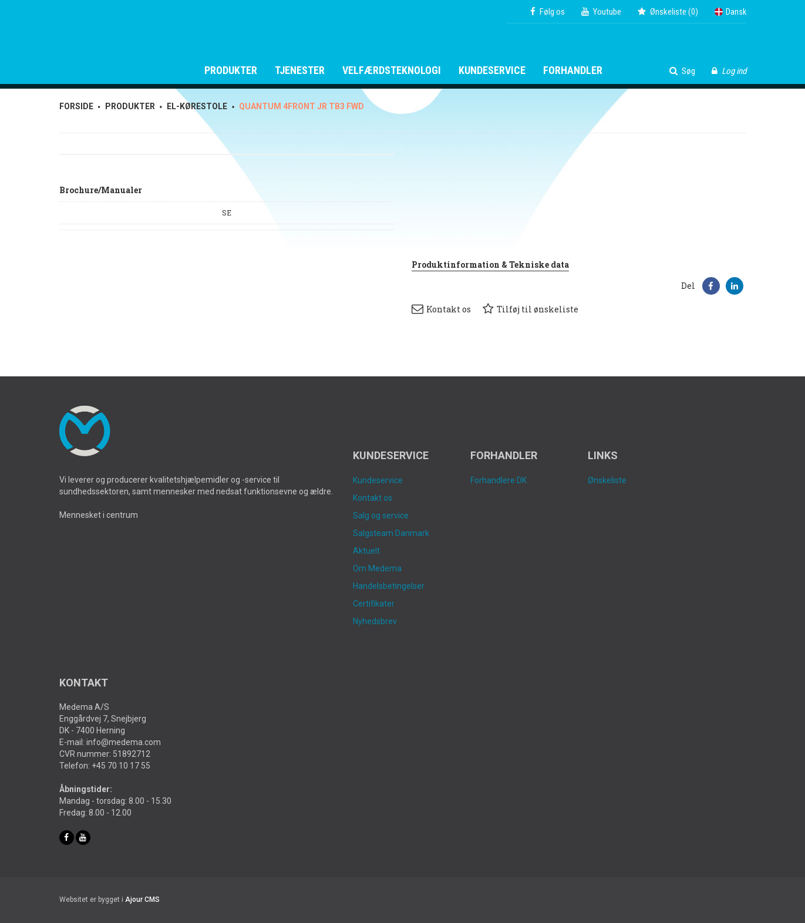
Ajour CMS (142, 899)
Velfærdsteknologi (391, 70)
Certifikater (374, 603)
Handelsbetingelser (389, 586)
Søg (682, 71)
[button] (711, 286)
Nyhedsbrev (375, 621)
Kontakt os (441, 309)
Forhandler (572, 70)
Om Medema (377, 568)
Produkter (230, 70)
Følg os (547, 11)
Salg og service (381, 515)
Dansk (730, 11)
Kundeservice (492, 70)
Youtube (601, 11)
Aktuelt (366, 550)
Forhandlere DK (498, 480)
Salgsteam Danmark (391, 533)
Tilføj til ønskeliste (530, 309)
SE (226, 212)
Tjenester (300, 70)
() (668, 11)
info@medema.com (123, 742)
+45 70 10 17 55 (121, 765)
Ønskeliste (607, 480)
